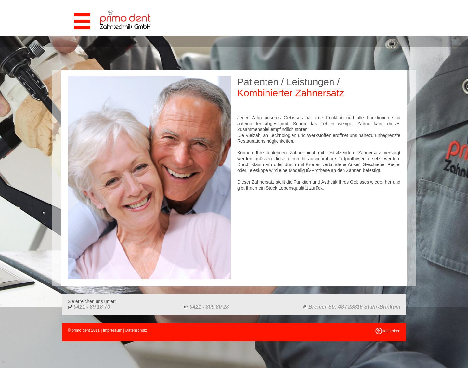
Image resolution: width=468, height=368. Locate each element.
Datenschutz (136, 330)
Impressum (112, 330)
